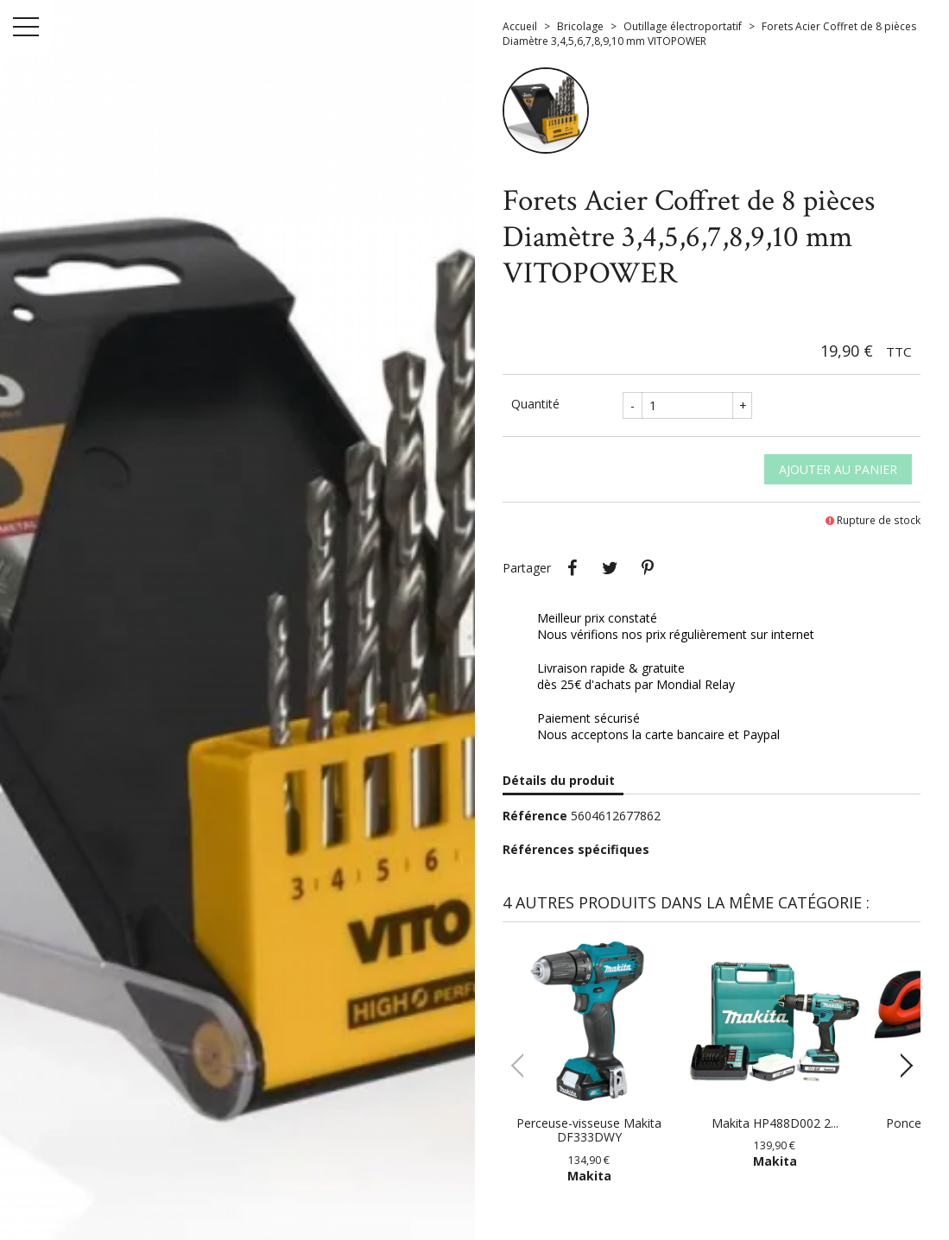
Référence (535, 815)
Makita (589, 1175)
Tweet (609, 568)
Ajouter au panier (838, 469)
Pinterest (647, 568)
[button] (900, 1066)
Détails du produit (559, 780)
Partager (571, 568)
